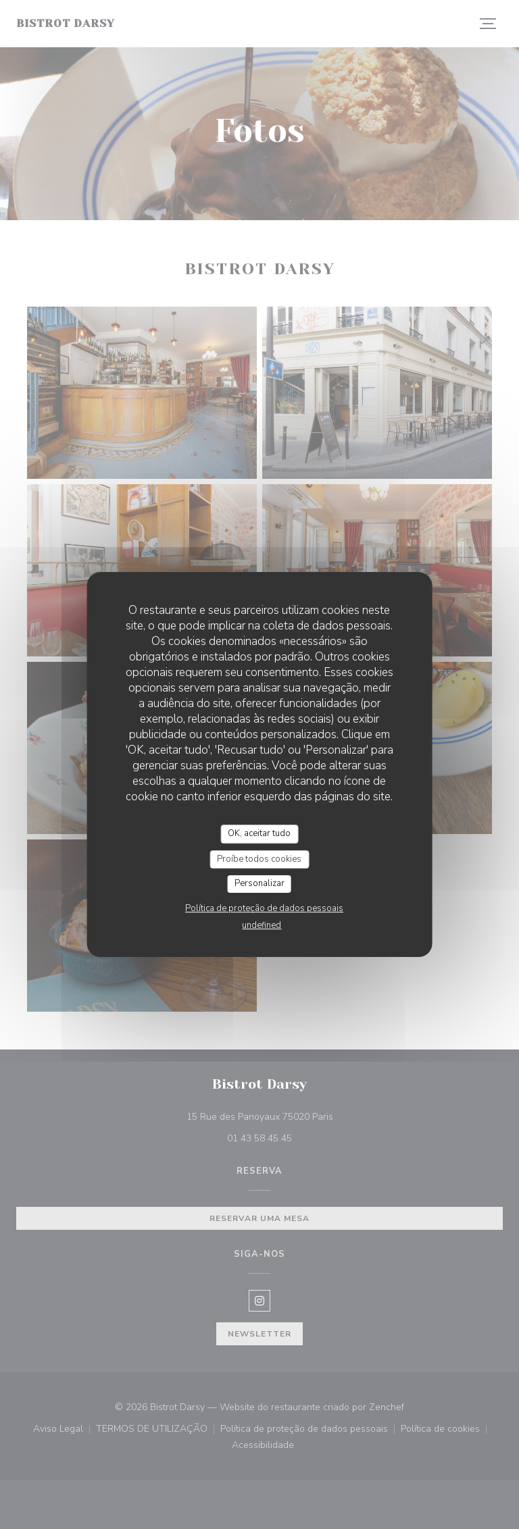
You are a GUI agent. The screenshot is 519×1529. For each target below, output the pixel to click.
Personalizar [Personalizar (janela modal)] (259, 883)
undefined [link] (261, 925)
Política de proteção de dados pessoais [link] (264, 908)
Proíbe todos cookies (259, 859)
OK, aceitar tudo (259, 833)
